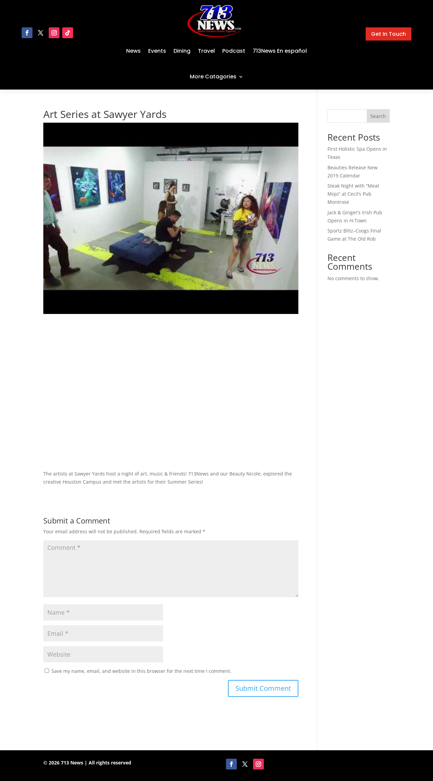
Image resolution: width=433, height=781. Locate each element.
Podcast (233, 51)
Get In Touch (388, 34)
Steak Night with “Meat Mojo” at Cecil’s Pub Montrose (353, 193)
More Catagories (213, 76)
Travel (206, 51)
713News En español (280, 51)
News (133, 51)
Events (157, 51)
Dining (182, 51)
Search (378, 116)
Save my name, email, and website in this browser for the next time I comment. (141, 671)
